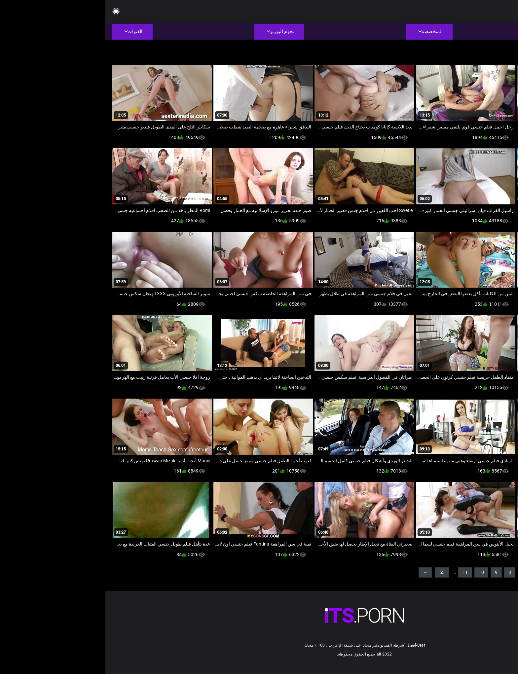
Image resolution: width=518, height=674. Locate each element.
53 (336, 572)
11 (359, 572)
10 (376, 572)
